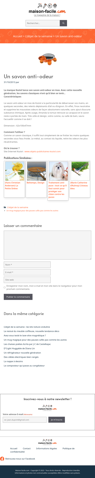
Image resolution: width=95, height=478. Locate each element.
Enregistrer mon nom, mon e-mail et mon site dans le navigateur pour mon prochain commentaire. (44, 287)
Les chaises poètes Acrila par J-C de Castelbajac (27, 344)
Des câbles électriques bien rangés (21, 357)
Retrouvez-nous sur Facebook (20, 458)
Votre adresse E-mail (17, 414)
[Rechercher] (63, 23)
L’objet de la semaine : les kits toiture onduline (27, 326)
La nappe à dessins (13, 361)
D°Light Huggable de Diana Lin (19, 348)
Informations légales (46, 448)
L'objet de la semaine (38, 36)
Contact (27, 448)
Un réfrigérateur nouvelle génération (22, 352)
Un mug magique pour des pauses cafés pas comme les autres (32, 210)
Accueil (17, 36)
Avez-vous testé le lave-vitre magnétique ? (25, 335)
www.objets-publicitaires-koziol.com (43, 151)
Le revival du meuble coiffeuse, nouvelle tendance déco (31, 331)
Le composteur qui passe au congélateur (24, 365)
